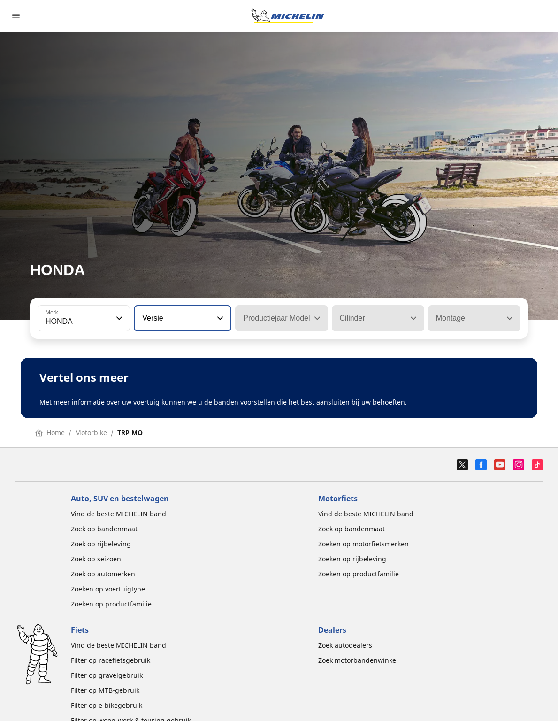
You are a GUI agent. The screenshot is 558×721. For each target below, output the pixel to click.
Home (50, 432)
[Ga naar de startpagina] (287, 16)
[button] (118, 318)
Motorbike (91, 432)
